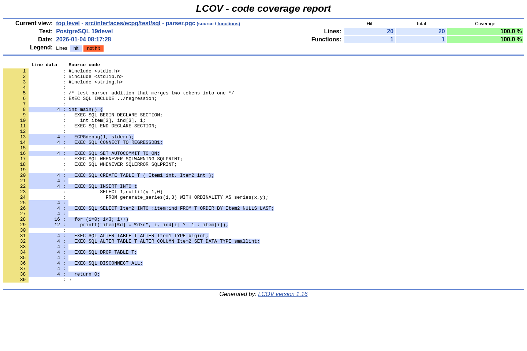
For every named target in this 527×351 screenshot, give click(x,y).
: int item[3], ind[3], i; (74, 132)
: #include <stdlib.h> (63, 79)
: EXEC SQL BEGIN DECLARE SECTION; (83, 125)
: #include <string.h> (63, 86)
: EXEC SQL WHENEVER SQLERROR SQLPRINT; (90, 185)
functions (228, 23)
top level (68, 23)
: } (37, 323)
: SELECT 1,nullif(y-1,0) (83, 217)
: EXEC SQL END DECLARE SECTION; (80, 138)
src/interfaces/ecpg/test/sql (122, 23)
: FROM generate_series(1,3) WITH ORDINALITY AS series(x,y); (135, 224)
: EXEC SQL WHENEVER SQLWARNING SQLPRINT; (93, 178)
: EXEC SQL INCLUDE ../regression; (80, 105)
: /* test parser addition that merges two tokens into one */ (118, 99)
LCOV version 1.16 (282, 338)
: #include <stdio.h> (61, 73)
